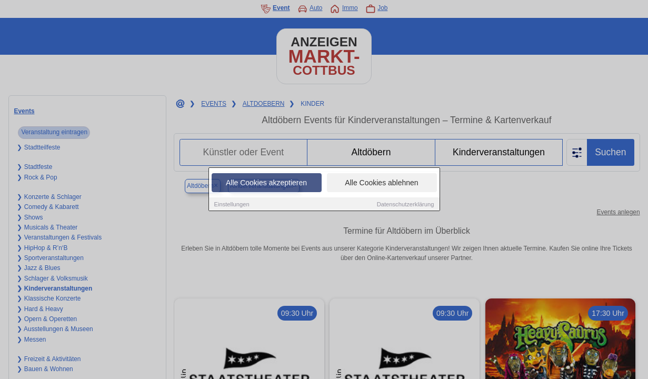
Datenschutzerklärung (405, 205)
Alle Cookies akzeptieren (266, 183)
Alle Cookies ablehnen (381, 183)
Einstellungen (232, 205)
